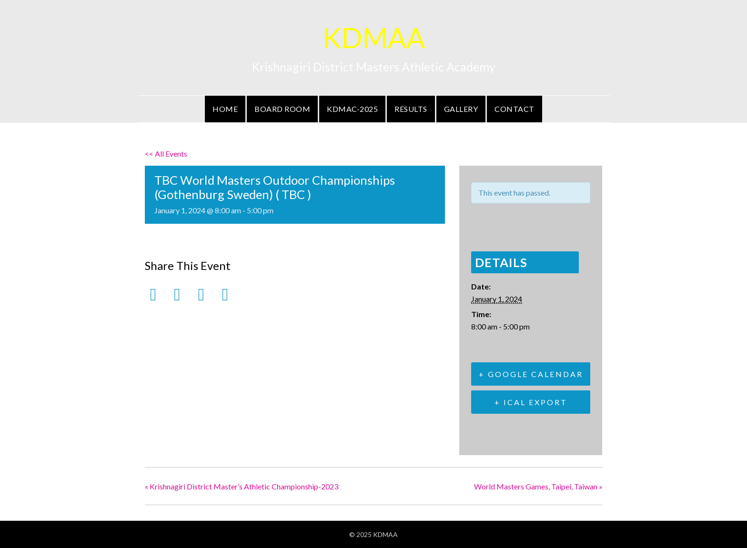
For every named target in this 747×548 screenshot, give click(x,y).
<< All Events (166, 153)
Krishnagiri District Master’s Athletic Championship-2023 (241, 486)
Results (410, 108)
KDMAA (374, 37)
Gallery (461, 108)
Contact (515, 108)
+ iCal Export (531, 402)
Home (225, 108)
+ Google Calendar (531, 374)
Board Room (282, 108)
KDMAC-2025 (352, 108)
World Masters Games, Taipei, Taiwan (538, 486)
